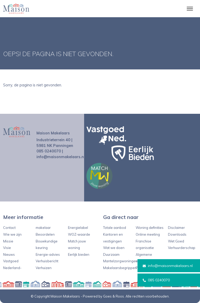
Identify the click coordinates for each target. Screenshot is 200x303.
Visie (7, 248)
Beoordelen (45, 234)
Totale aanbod (114, 227)
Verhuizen (44, 268)
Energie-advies (48, 254)
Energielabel (78, 227)
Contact (9, 227)
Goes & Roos (113, 296)
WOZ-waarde (79, 234)
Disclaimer (176, 227)
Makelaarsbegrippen (120, 268)
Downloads (177, 234)
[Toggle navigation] (190, 8)
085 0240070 (156, 280)
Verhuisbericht (47, 261)
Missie (8, 241)
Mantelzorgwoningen (120, 261)
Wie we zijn (12, 234)
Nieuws (9, 254)
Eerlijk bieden (78, 254)
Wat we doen (113, 248)
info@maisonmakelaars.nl (168, 265)
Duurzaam (111, 254)
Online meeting (148, 234)
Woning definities (150, 227)
